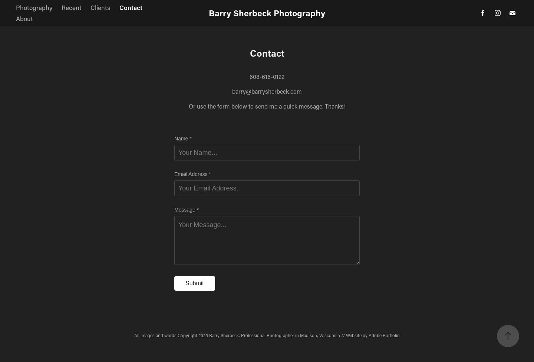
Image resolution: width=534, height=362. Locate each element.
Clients (100, 7)
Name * (183, 138)
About (24, 18)
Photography (34, 7)
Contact (130, 7)
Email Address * (192, 174)
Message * (186, 209)
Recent (72, 7)
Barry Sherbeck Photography (267, 13)
